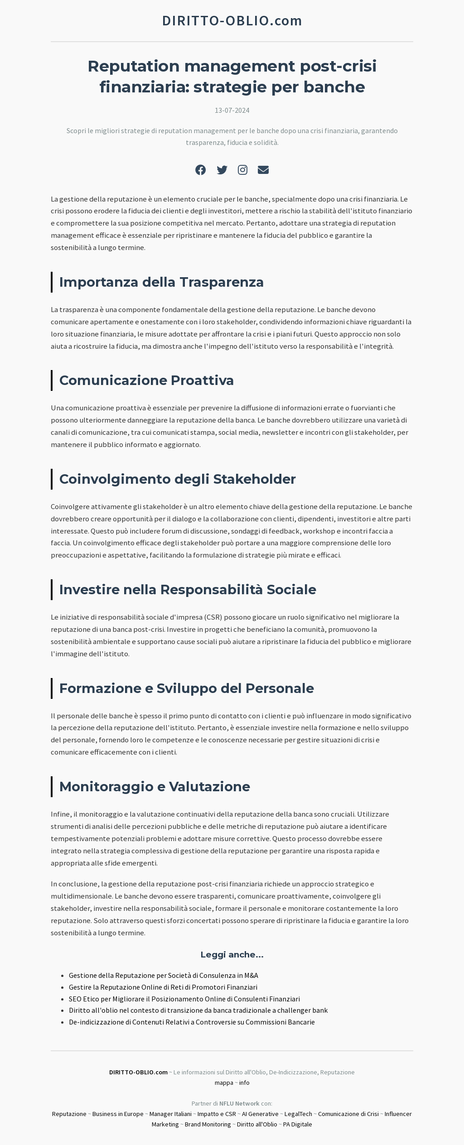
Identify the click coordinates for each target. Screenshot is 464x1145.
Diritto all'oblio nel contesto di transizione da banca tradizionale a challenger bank (198, 1010)
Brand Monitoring (208, 1124)
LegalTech (298, 1114)
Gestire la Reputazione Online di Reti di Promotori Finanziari (163, 986)
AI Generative (260, 1114)
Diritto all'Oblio (257, 1124)
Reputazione (69, 1114)
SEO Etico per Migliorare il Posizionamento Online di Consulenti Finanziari (184, 998)
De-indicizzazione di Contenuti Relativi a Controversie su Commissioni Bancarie (192, 1021)
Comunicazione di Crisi (348, 1114)
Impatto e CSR (217, 1114)
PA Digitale (297, 1124)
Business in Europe (118, 1114)
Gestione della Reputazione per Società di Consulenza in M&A (163, 975)
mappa (224, 1082)
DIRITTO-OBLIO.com (138, 1072)
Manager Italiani (171, 1114)
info (244, 1082)
